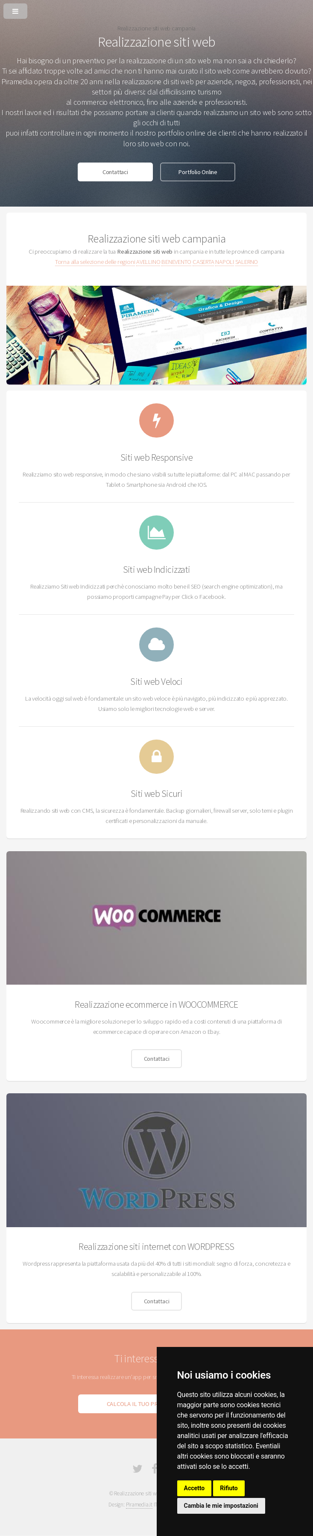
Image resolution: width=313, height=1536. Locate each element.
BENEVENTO (176, 262)
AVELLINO (148, 262)
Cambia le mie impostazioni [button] (221, 1505)
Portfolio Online (197, 172)
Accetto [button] (194, 1488)
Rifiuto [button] (229, 1488)
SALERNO (246, 262)
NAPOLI (224, 262)
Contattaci (115, 172)
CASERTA (203, 262)
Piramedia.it (139, 1504)
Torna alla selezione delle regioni (95, 262)
